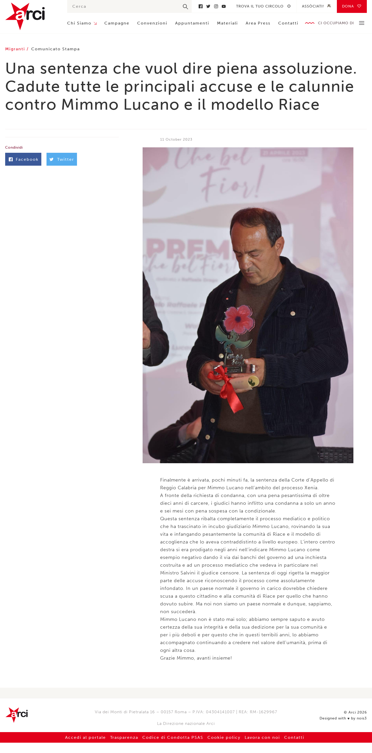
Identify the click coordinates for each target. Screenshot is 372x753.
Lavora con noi (262, 737)
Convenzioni (152, 23)
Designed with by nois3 (343, 718)
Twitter (208, 6)
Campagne (116, 23)
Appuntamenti (192, 23)
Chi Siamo (79, 23)
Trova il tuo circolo (260, 6)
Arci (31, 16)
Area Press (258, 23)
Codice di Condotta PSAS (172, 737)
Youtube (224, 6)
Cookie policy (224, 737)
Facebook (200, 6)
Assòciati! (313, 6)
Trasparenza (124, 737)
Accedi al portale (85, 737)
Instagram (216, 6)
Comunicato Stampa (55, 48)
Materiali (227, 23)
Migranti (16, 48)
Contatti (288, 23)
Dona (348, 6)
